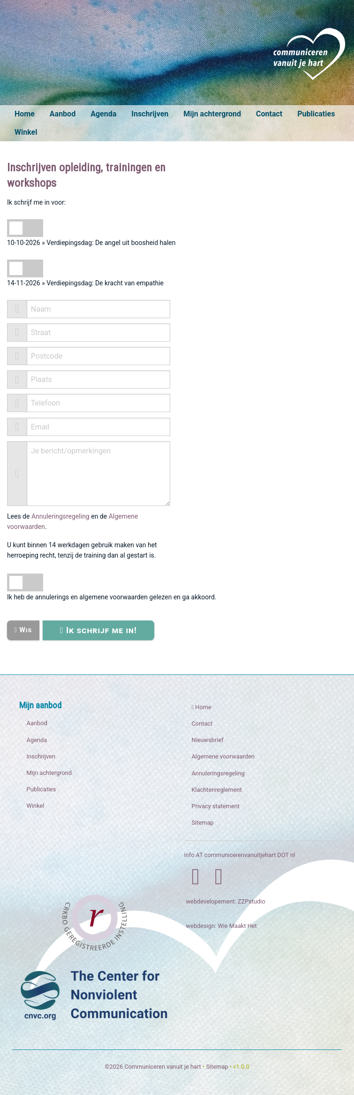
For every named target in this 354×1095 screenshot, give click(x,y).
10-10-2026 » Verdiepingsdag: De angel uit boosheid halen (91, 242)
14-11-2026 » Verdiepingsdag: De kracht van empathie (85, 283)
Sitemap (203, 822)
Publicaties (316, 113)
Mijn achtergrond (212, 113)
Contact (269, 113)
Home (25, 113)
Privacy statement (216, 806)
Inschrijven (149, 113)
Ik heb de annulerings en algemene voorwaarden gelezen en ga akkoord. (112, 597)
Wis (23, 630)
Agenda (103, 113)
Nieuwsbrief (208, 739)
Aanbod (62, 113)
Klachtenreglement (217, 789)
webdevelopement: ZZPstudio (225, 901)
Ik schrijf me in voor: (36, 202)
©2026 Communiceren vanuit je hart (153, 1066)
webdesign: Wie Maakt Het (221, 925)
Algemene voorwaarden (223, 756)
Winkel (26, 132)
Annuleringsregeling (60, 516)
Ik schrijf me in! (98, 630)
